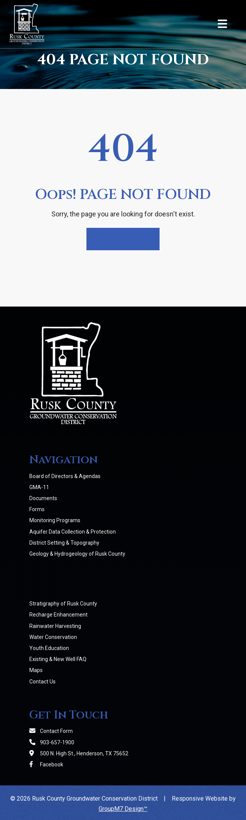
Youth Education (49, 648)
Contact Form (51, 731)
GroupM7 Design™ (123, 808)
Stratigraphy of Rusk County (63, 604)
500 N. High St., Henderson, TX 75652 (78, 753)
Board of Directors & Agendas (65, 476)
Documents (43, 498)
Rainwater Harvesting (55, 626)
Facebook (46, 764)
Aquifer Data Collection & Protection (72, 532)
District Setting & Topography (64, 543)
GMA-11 (39, 487)
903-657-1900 (51, 742)
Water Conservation (53, 637)
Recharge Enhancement (58, 615)
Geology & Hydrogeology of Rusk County (77, 554)
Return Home (123, 239)
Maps (36, 670)
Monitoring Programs (54, 520)
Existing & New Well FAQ (57, 659)
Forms (37, 509)
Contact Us (42, 682)
